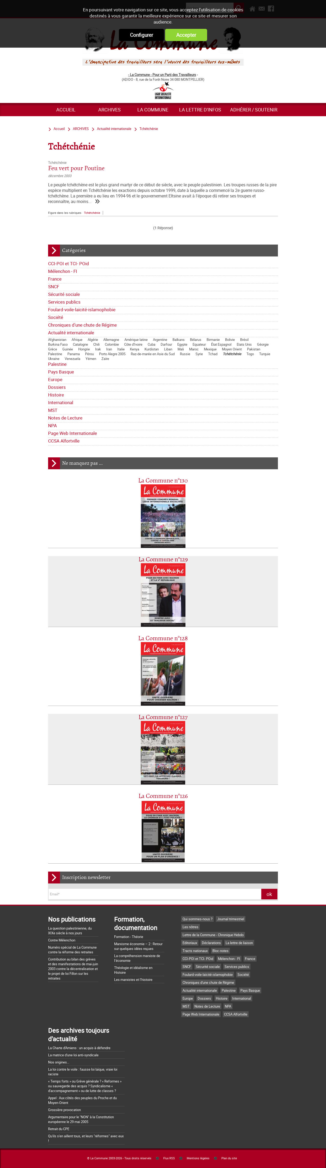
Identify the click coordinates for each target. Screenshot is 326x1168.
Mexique (210, 349)
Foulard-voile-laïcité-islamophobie (81, 309)
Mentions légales (198, 1158)
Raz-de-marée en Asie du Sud (153, 353)
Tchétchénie (232, 353)
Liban (168, 349)
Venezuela (72, 358)
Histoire (56, 395)
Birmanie (213, 339)
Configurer (141, 34)
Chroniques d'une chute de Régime (82, 325)
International (60, 402)
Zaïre (105, 358)
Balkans (179, 339)
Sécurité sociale (64, 294)
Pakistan (253, 349)
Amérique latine (136, 339)
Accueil (66, 109)
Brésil (244, 339)
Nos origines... (58, 1062)
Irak (98, 349)
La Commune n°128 (163, 638)
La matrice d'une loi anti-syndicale (73, 1055)
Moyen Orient (232, 349)
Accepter (186, 34)
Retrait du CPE (58, 1128)
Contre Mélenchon (61, 940)
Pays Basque (61, 372)
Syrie (199, 353)
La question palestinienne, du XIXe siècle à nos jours (70, 930)
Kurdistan (152, 349)
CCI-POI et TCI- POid (68, 263)
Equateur (199, 344)
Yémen (91, 358)
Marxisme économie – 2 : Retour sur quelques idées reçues (138, 946)
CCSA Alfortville (64, 441)
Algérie (93, 339)
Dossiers (57, 387)
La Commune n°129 (163, 559)
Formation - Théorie (128, 936)
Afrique (77, 339)
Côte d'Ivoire (133, 344)
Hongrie (84, 349)
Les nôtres (190, 927)
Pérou (89, 353)
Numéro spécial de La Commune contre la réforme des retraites (72, 949)
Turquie (264, 353)
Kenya (134, 349)
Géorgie (263, 344)
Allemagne (111, 339)
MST (52, 410)
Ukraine (53, 358)
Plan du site (229, 1158)
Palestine (55, 353)
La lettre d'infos (200, 109)
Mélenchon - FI (62, 271)
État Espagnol (221, 344)
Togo (250, 353)
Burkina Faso (58, 344)
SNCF (53, 286)
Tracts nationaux (195, 950)
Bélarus (195, 339)
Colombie (112, 344)
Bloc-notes (220, 950)
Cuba (151, 344)
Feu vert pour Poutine (76, 168)
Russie (185, 353)
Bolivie (230, 339)
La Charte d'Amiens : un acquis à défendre (79, 1047)
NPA (52, 425)
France (55, 279)
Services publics (64, 302)
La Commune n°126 (163, 796)
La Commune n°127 (163, 717)
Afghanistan (57, 339)
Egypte (182, 344)
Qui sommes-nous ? (197, 919)
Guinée (67, 349)
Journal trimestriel (230, 919)
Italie (121, 349)
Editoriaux (190, 942)
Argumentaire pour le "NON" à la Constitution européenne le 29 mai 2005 (81, 1119)
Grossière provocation (64, 1109)
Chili (96, 344)
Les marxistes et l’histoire (133, 979)
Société (55, 317)
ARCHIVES (109, 109)
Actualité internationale (71, 333)
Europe (55, 379)
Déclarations (211, 942)
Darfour (166, 344)
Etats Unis (244, 344)
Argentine (160, 339)
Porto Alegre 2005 (112, 353)
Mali (181, 349)
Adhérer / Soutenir (253, 109)
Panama (73, 353)
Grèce (52, 349)
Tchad (212, 353)
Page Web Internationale (72, 433)
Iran (109, 349)
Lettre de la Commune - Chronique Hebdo (213, 934)
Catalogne (80, 344)
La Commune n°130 (163, 480)
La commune (152, 109)
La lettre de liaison (239, 942)
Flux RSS (169, 1158)
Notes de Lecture (65, 418)
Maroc (194, 349)
